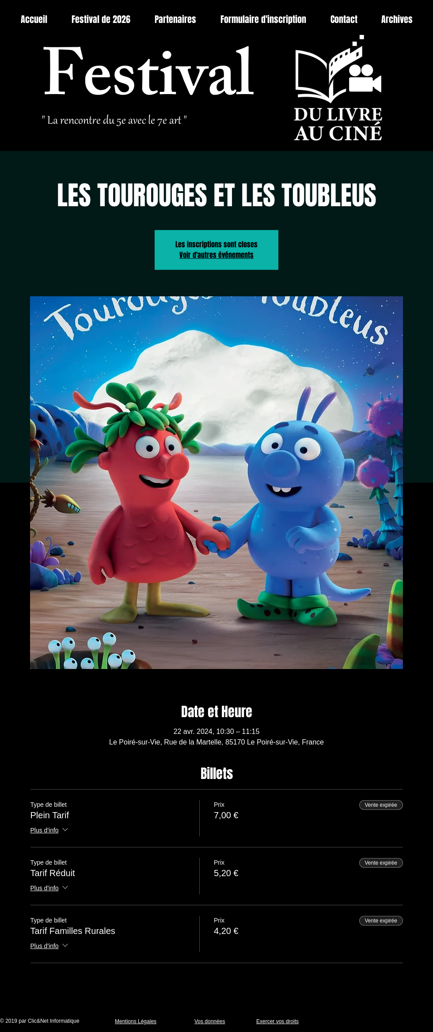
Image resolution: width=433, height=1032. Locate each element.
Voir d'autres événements (216, 255)
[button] (397, 19)
